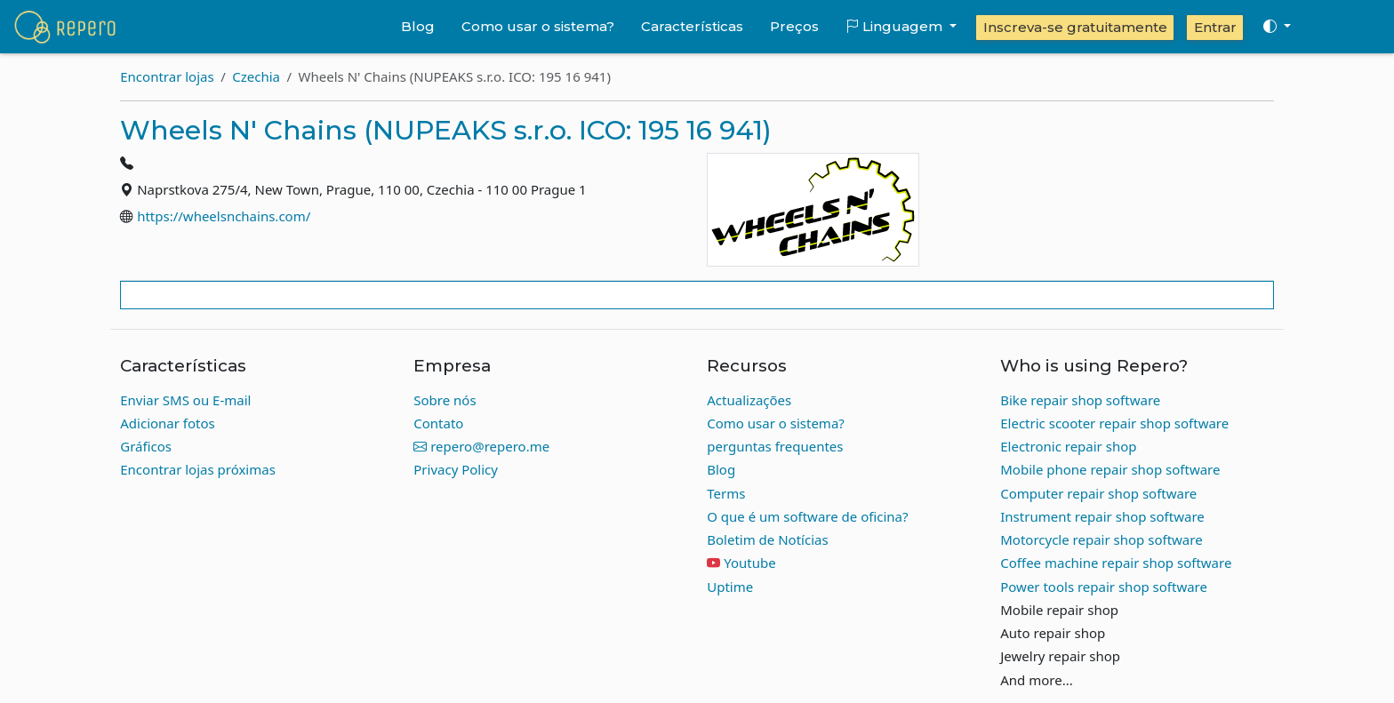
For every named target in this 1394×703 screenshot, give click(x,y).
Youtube (749, 562)
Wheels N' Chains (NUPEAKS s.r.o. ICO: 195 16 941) (446, 130)
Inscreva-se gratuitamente (1075, 27)
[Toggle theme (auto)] (1276, 27)
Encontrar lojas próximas (198, 469)
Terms (726, 493)
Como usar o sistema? (537, 26)
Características (692, 26)
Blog (418, 26)
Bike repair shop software (1080, 400)
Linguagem (895, 26)
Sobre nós (444, 400)
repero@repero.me (481, 446)
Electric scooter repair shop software (1114, 423)
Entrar (1215, 27)
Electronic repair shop (1068, 446)
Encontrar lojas (166, 76)
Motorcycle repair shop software (1101, 539)
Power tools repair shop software (1103, 586)
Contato (438, 423)
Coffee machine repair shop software (1115, 562)
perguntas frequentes (775, 446)
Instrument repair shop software (1102, 516)
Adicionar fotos (167, 423)
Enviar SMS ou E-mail (185, 400)
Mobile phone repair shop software (1110, 469)
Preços (794, 26)
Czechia (256, 76)
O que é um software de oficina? (807, 516)
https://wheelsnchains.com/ (223, 216)
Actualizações (749, 400)
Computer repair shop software (1098, 493)
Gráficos (146, 446)
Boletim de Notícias (767, 539)
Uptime (730, 586)
